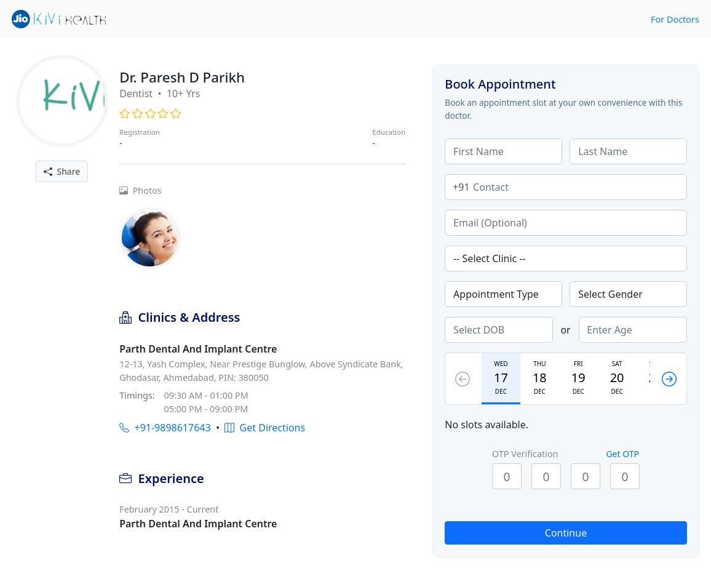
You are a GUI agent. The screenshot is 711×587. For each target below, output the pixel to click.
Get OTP (622, 454)
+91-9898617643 (164, 427)
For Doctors (675, 19)
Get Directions (264, 427)
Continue (566, 533)
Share (62, 171)
